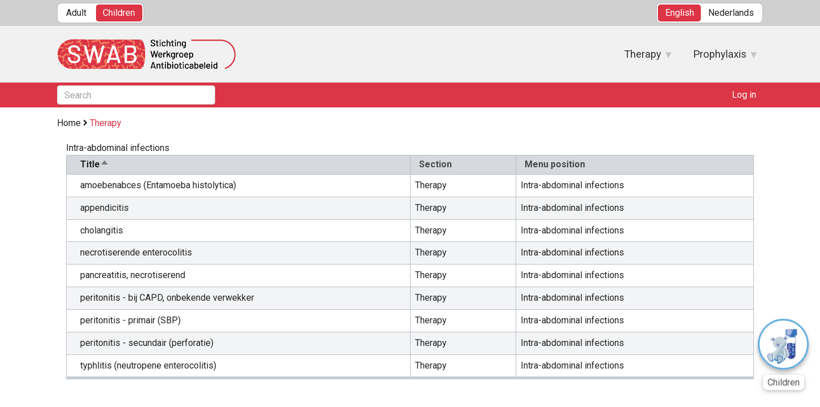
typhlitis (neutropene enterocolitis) (148, 365)
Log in (744, 94)
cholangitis (101, 230)
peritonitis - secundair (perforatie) (146, 342)
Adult (76, 12)
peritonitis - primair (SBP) (130, 320)
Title (94, 164)
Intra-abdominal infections (572, 185)
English (679, 12)
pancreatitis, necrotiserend (132, 275)
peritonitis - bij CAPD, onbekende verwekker (167, 297)
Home (69, 123)
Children (119, 12)
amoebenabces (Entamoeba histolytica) (158, 185)
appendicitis (104, 207)
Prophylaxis (719, 57)
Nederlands (731, 12)
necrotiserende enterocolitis (136, 252)
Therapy (642, 57)
